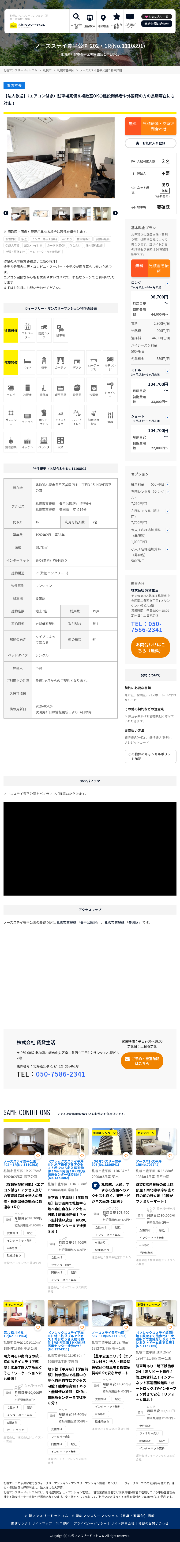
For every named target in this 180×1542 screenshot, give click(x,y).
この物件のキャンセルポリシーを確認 (149, 756)
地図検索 (103, 26)
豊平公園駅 (67, 503)
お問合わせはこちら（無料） (150, 647)
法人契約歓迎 (94, 245)
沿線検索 (89, 26)
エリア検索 (76, 26)
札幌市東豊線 (45, 503)
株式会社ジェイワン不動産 (155, 1262)
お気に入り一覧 (158, 17)
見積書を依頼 (159, 268)
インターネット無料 (44, 239)
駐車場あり (84, 239)
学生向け (75, 245)
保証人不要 (12, 245)
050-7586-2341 (147, 626)
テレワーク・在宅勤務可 (45, 252)
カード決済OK (56, 245)
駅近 (24, 239)
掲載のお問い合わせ (154, 1523)
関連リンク (19, 1523)
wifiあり (67, 239)
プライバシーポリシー (90, 1523)
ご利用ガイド (130, 26)
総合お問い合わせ (157, 23)
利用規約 (63, 1523)
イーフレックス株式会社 (67, 1289)
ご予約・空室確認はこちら (145, 1061)
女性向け (11, 239)
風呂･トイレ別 (33, 245)
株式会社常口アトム (118, 1257)
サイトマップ (42, 1523)
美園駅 (64, 509)
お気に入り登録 (153, 143)
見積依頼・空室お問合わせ (159, 126)
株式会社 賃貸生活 (144, 590)
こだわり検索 (116, 26)
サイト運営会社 (123, 1523)
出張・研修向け (15, 252)
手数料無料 (102, 239)
